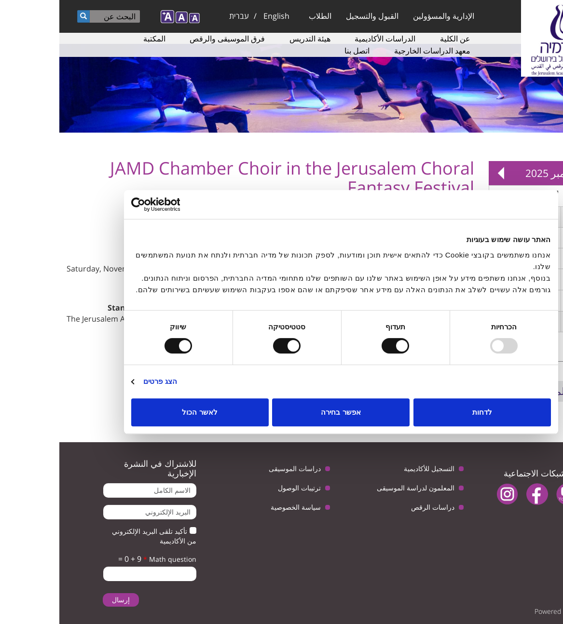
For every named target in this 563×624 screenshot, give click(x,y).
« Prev (543, 173)
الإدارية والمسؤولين (384, 16)
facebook (478, 494)
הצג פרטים (101, 381)
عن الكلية (396, 38)
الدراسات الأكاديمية (325, 38)
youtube (508, 494)
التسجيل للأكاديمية (369, 468)
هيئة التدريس (250, 38)
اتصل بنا (297, 50)
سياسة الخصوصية (236, 507)
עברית (180, 16)
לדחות (423, 412)
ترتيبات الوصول (240, 487)
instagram (448, 494)
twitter (538, 494)
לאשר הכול (140, 412)
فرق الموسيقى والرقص (168, 38)
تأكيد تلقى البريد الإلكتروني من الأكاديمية (95, 536)
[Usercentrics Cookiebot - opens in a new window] (114, 204)
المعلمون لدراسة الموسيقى (356, 487)
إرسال (61, 599)
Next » (441, 173)
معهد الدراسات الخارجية (373, 50)
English (217, 16)
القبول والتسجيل (313, 16)
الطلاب (260, 16)
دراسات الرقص (373, 507)
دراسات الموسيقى (235, 468)
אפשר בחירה (281, 412)
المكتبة (95, 38)
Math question (110, 559)
